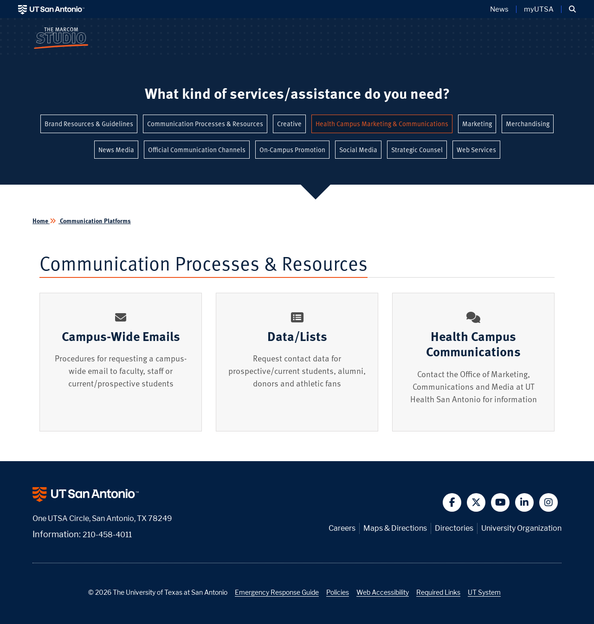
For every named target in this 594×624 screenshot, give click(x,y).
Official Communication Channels (196, 149)
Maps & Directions (395, 528)
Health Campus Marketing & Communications (382, 124)
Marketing (477, 124)
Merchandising (527, 124)
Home (41, 220)
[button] (572, 9)
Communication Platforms (94, 220)
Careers (342, 528)
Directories (454, 528)
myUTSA (539, 9)
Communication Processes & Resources (205, 124)
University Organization (521, 528)
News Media (116, 149)
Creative (289, 124)
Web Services (476, 149)
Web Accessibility (382, 592)
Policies (337, 592)
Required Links (438, 592)
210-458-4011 (107, 534)
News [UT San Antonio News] (499, 9)
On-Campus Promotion (292, 149)
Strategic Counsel (417, 149)
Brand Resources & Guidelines (89, 124)
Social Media (358, 149)
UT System (484, 592)
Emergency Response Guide (277, 592)
